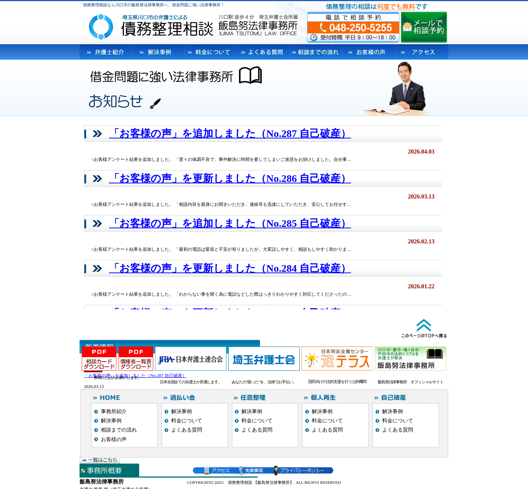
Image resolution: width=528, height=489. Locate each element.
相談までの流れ (119, 430)
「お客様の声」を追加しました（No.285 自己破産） (230, 223)
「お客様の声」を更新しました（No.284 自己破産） (230, 268)
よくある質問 (186, 430)
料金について (186, 420)
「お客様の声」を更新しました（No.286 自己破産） (230, 178)
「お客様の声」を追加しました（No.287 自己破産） (230, 133)
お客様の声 (114, 439)
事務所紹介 (114, 411)
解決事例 (111, 420)
